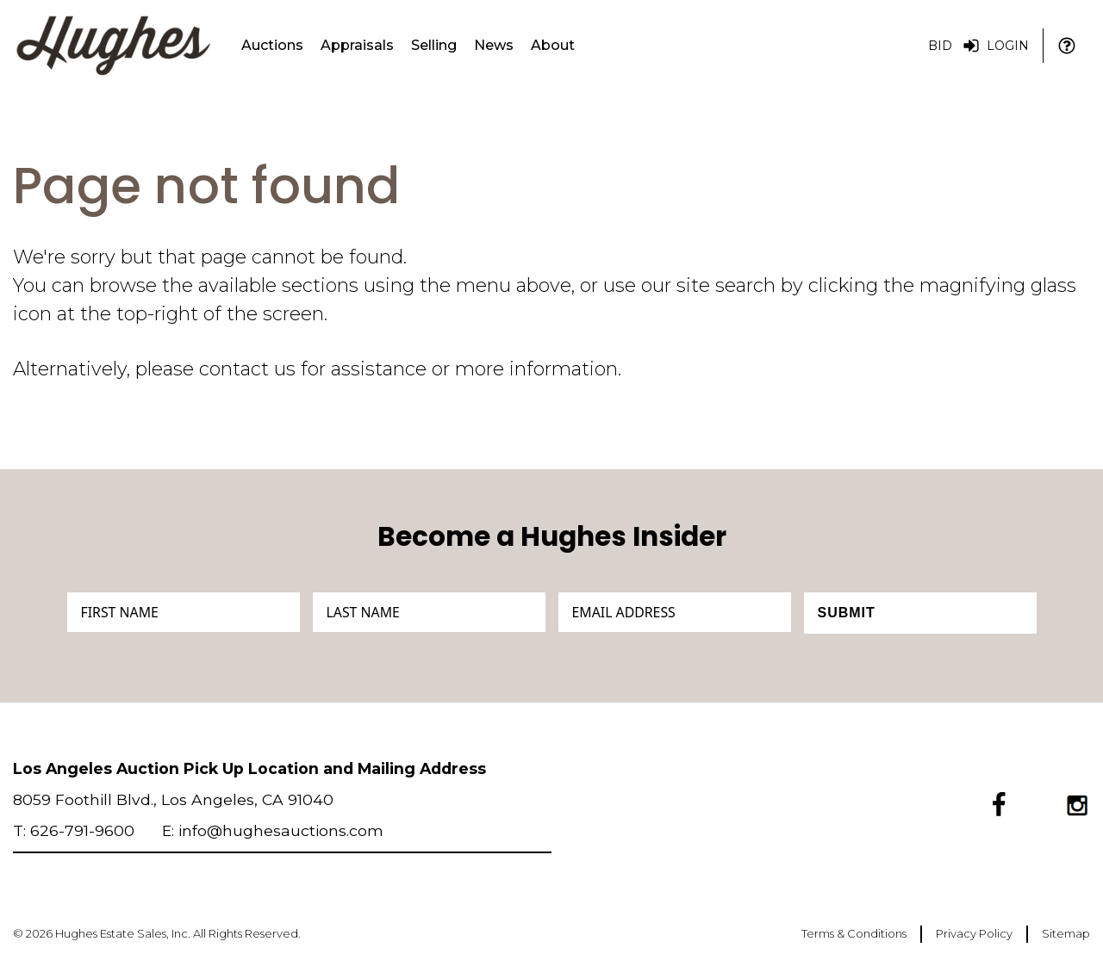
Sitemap (1066, 933)
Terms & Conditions (854, 933)
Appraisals (357, 45)
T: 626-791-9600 (73, 830)
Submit (847, 612)
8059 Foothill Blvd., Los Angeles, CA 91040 (173, 799)
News (494, 45)
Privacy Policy (974, 933)
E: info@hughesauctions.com (272, 830)
